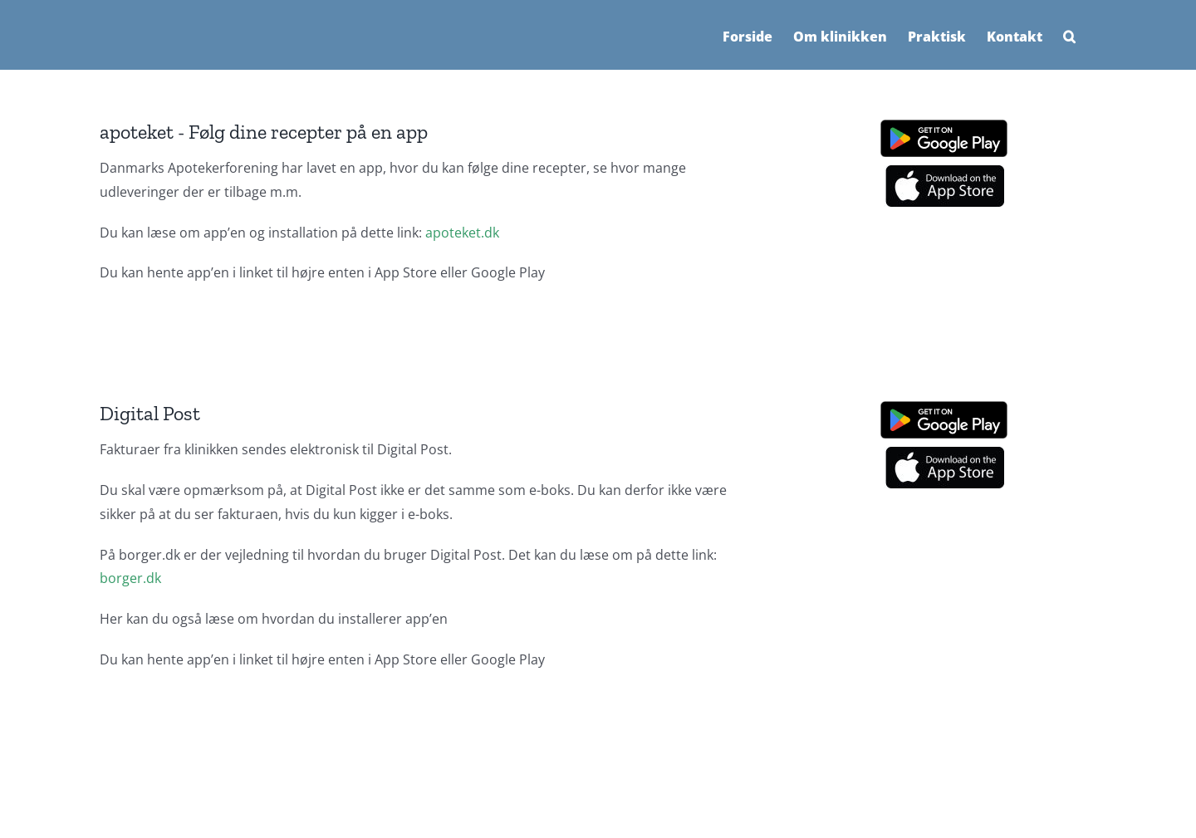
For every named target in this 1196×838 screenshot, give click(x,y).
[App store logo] (944, 172)
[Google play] (943, 126)
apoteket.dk (462, 232)
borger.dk (130, 578)
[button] (1069, 35)
